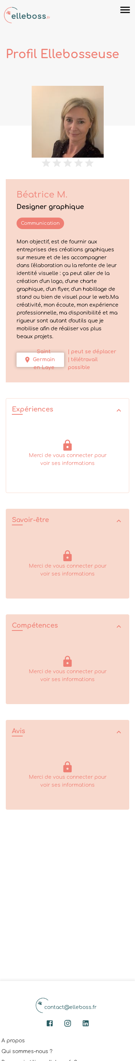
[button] (67, 410)
